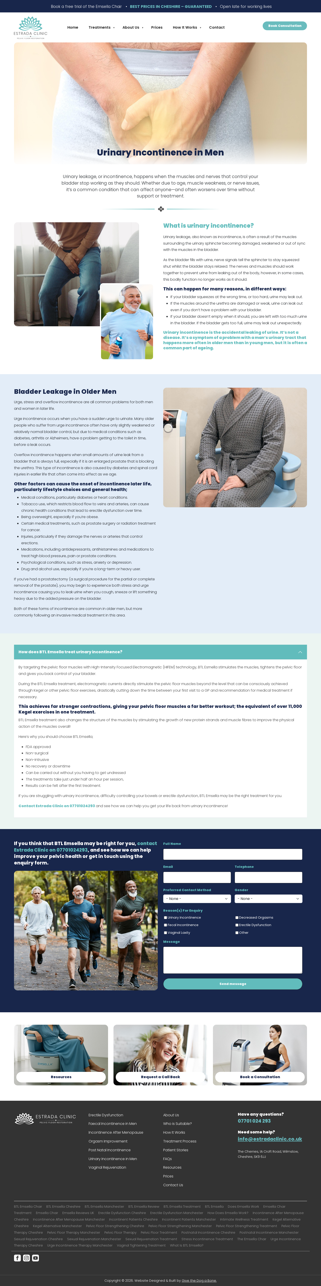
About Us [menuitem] (131, 28)
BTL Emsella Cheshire (63, 1206)
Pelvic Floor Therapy (120, 1232)
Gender (241, 890)
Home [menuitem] (72, 27)
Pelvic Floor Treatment (159, 1232)
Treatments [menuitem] (100, 28)
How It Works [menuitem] (185, 28)
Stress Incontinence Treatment (207, 1239)
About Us (171, 1115)
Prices (168, 1176)
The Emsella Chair (251, 1239)
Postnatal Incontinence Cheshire (208, 1232)
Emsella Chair (47, 1213)
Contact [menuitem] (217, 27)
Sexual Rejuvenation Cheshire (38, 1239)
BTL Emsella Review (143, 1206)
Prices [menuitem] (157, 27)
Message (171, 941)
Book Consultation (285, 25)
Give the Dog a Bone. (199, 1280)
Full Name (172, 843)
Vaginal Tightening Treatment (141, 1245)
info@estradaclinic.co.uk (270, 1139)
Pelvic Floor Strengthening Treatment (246, 1226)
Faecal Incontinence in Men (113, 1123)
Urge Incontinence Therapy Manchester (80, 1245)
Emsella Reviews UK (78, 1213)
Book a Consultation (260, 1077)
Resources (61, 1077)
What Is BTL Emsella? (186, 1245)
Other (243, 932)
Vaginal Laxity (179, 932)
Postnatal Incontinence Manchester (269, 1232)
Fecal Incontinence (183, 925)
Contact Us (173, 1185)
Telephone (244, 866)
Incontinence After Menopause (116, 1132)
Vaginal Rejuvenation (107, 1167)
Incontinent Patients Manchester (189, 1219)
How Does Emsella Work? (228, 1213)
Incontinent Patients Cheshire (133, 1219)
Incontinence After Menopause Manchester (69, 1219)
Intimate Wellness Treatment (244, 1219)
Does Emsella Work (243, 1206)
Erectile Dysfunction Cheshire (122, 1213)
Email (168, 866)
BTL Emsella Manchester (104, 1206)
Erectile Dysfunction (255, 925)
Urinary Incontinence (184, 917)
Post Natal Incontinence (110, 1150)
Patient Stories (175, 1150)
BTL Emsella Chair (28, 1206)
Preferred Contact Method (187, 890)
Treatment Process (179, 1141)
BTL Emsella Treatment (182, 1206)
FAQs (167, 1158)
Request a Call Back (160, 1077)
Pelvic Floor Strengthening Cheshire (115, 1226)
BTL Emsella (214, 1206)
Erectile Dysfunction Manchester (176, 1213)
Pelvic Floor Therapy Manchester (73, 1232)
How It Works (174, 1132)
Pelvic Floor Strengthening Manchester (180, 1226)
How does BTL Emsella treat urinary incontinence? (70, 652)
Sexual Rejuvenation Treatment (151, 1239)
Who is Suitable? (177, 1123)
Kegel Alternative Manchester (57, 1226)
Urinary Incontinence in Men (113, 1158)
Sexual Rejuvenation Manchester (94, 1239)
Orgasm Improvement (108, 1141)
